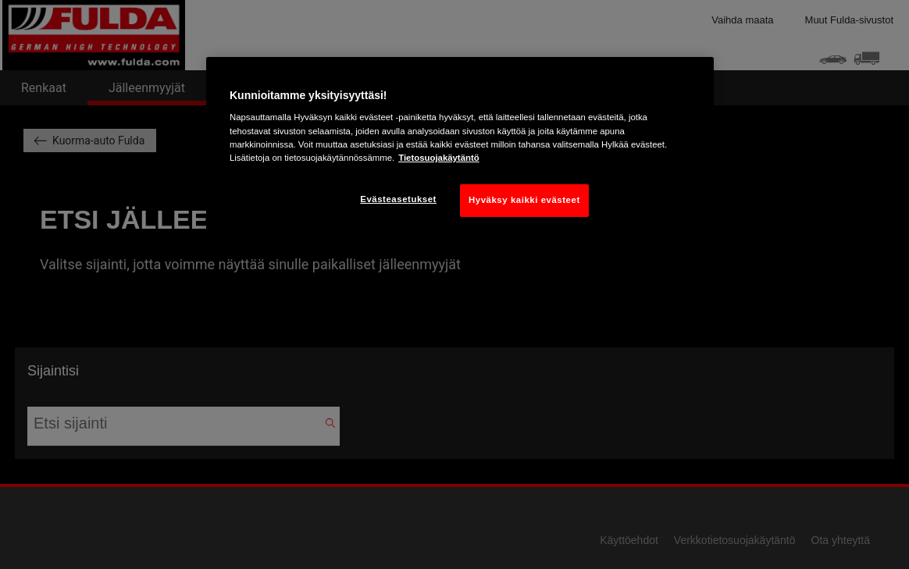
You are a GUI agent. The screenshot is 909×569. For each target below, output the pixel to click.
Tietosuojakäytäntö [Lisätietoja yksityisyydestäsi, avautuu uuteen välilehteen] (438, 157)
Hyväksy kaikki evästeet (524, 199)
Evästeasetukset (398, 199)
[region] (460, 149)
